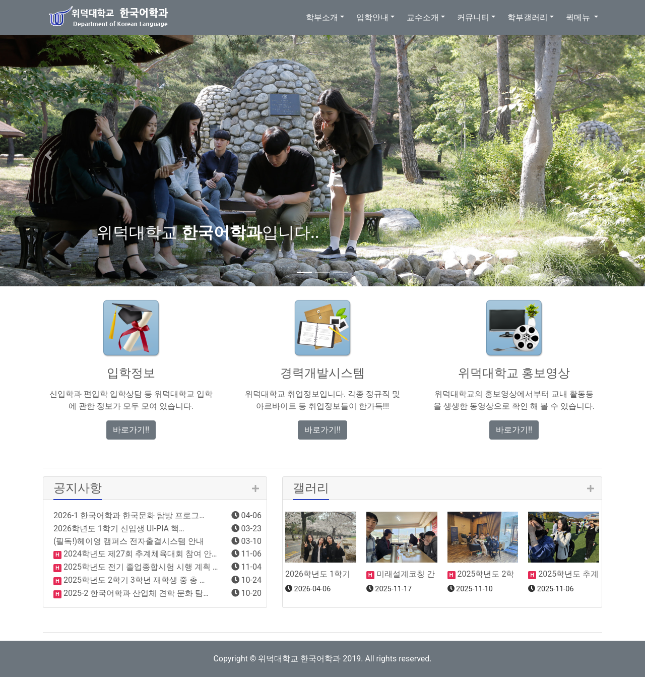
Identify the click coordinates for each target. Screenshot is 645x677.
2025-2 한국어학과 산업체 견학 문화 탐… (135, 593)
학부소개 (322, 17)
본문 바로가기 (0, 0)
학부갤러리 (527, 17)
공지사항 (77, 488)
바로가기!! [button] (131, 430)
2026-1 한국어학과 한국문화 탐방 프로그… (129, 515)
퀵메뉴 (579, 17)
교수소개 (423, 17)
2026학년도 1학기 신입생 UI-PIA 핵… (118, 528)
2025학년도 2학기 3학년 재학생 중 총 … (133, 580)
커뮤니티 (473, 17)
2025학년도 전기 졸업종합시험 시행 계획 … (139, 567)
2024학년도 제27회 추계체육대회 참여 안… (139, 554)
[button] (48, 155)
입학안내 (372, 17)
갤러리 (311, 488)
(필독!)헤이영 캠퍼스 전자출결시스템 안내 (128, 541)
